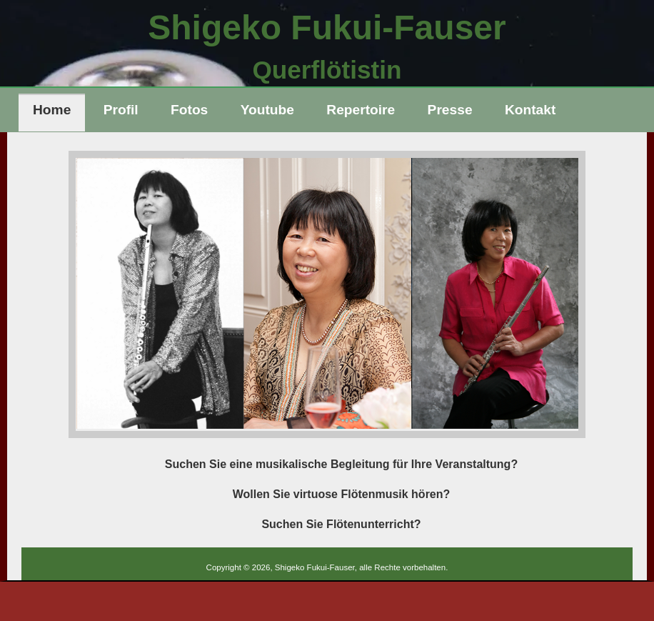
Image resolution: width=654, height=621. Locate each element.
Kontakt (530, 109)
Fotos (189, 109)
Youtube (267, 109)
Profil (121, 109)
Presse (450, 109)
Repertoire (360, 109)
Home (52, 109)
